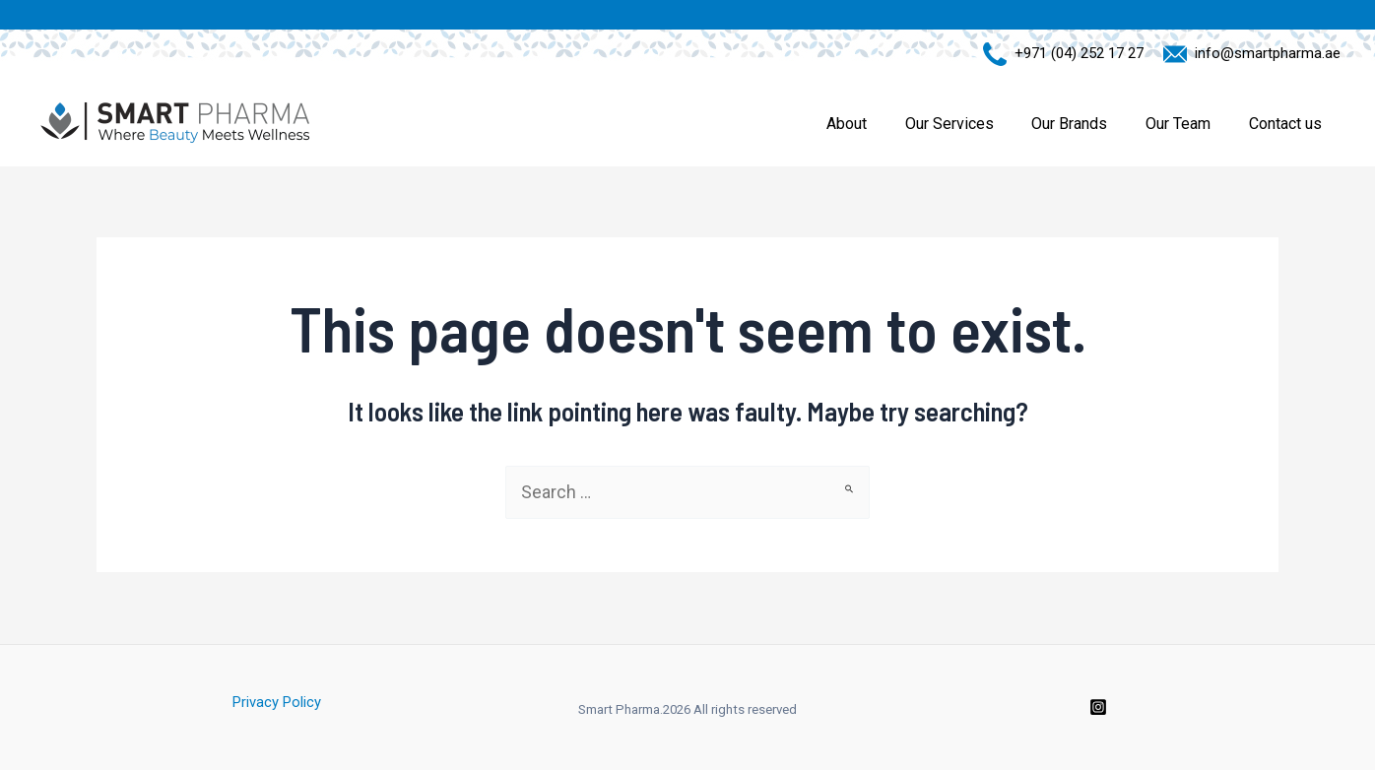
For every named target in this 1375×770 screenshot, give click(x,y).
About (876, 123)
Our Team (1187, 123)
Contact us (1288, 123)
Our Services (972, 123)
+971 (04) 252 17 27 (1075, 53)
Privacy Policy (276, 702)
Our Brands (1086, 123)
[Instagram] (1098, 707)
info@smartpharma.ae (1264, 53)
